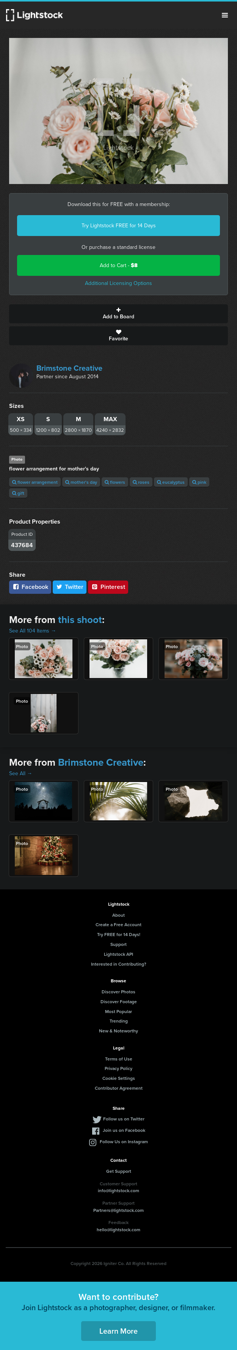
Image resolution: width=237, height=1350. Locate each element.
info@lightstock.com (118, 1190)
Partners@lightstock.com (118, 1210)
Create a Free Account (118, 924)
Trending (119, 1021)
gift (18, 493)
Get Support (118, 1171)
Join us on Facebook (124, 1130)
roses (141, 482)
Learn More (118, 1330)
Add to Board (118, 313)
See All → (20, 773)
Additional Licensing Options (118, 283)
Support (118, 944)
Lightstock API (118, 954)
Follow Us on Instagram (124, 1141)
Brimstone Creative (69, 368)
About (118, 915)
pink (199, 482)
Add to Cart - (119, 265)
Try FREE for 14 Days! (118, 934)
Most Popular (118, 1011)
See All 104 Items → (32, 631)
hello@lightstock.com (118, 1229)
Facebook (30, 586)
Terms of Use (118, 1059)
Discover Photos (118, 991)
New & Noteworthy (118, 1030)
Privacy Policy (118, 1068)
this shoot (80, 619)
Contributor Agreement (119, 1088)
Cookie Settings (118, 1078)
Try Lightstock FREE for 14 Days (119, 226)
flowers (115, 482)
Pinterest (108, 586)
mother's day (81, 482)
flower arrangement (35, 482)
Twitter (70, 586)
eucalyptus (171, 482)
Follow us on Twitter (123, 1119)
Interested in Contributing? (118, 964)
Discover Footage (118, 1001)
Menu (225, 15)
